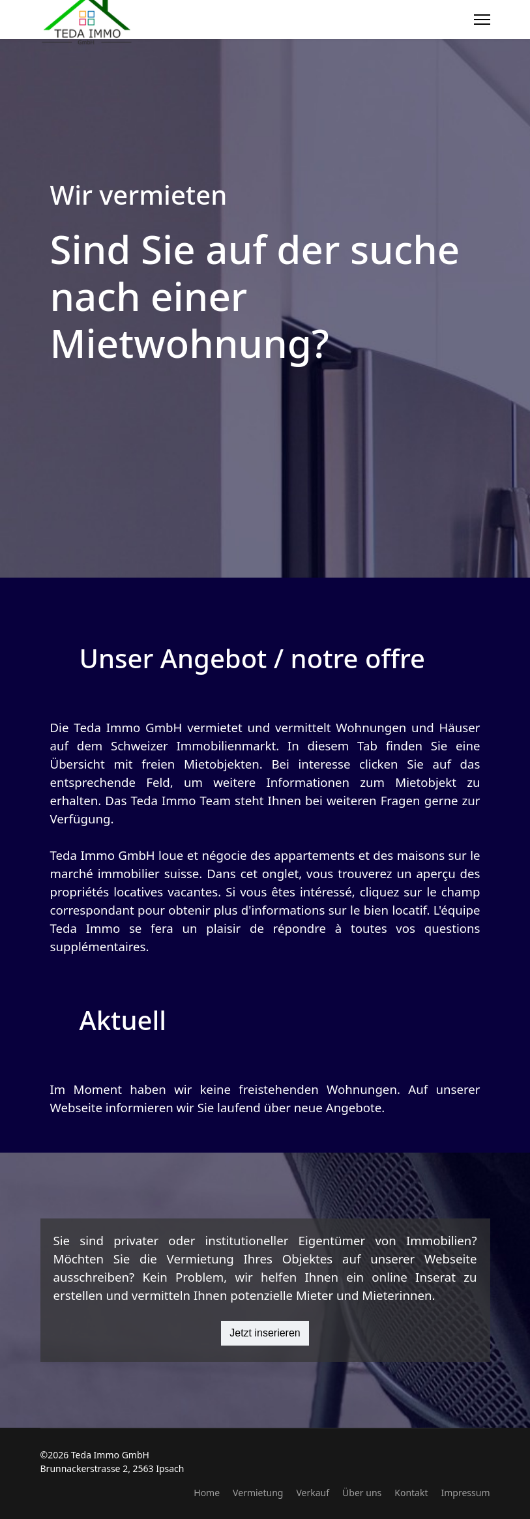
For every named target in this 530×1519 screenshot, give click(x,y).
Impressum (465, 1492)
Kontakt (411, 1492)
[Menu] (482, 19)
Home (207, 1492)
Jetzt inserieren (265, 1332)
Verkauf (312, 1492)
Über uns (361, 1492)
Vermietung (258, 1492)
